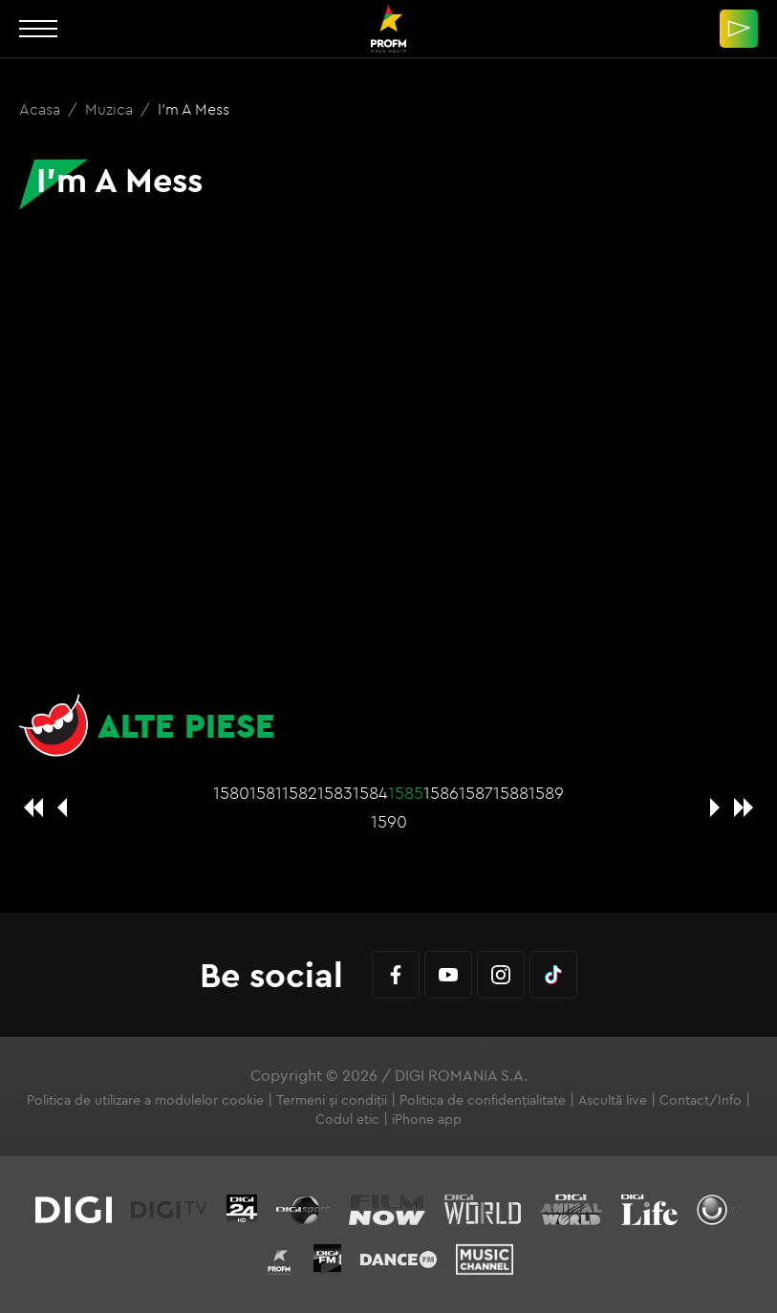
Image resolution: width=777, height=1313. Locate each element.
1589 (546, 793)
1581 (265, 793)
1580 (231, 793)
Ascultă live (612, 1100)
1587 (476, 793)
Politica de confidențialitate (482, 1100)
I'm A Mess (193, 108)
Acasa (41, 108)
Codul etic (347, 1119)
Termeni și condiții (331, 1100)
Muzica (111, 108)
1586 (441, 793)
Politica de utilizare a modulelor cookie (145, 1100)
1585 (405, 793)
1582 (299, 793)
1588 (511, 793)
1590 (389, 821)
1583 (335, 793)
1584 (370, 793)
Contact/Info (700, 1100)
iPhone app (427, 1119)
